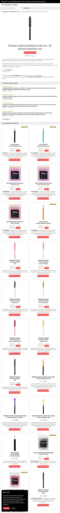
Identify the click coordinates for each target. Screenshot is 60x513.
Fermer (13, 508)
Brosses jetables (15, 262)
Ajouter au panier (30, 52)
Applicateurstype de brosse (15, 454)
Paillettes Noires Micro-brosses (43, 453)
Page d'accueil (5, 11)
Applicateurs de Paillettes (15, 183)
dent (18, 11)
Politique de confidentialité (17, 511)
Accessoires (13, 11)
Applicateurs (14, 145)
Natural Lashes (11, 5)
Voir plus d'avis (6, 119)
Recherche (26, 8)
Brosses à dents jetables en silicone (43, 377)
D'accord (6, 508)
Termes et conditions (5, 511)
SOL (25, 511)
